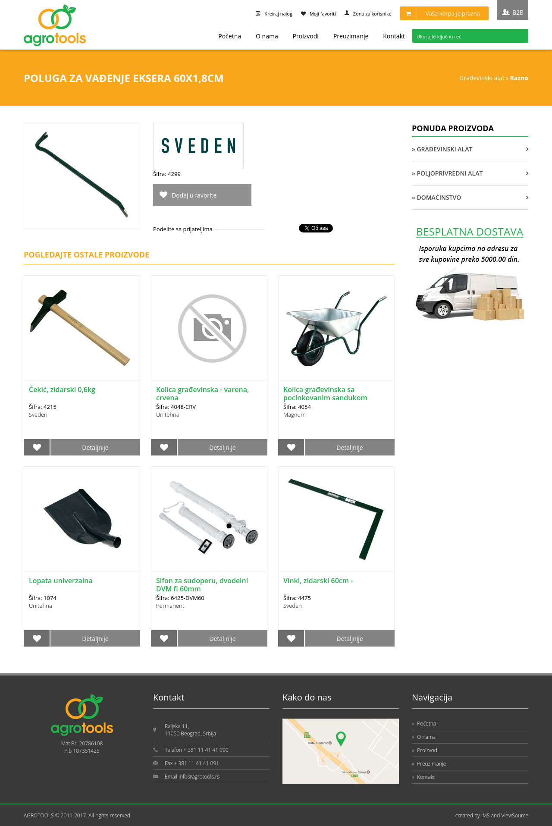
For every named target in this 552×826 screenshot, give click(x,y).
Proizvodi (306, 36)
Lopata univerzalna (61, 580)
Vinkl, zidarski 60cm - (318, 580)
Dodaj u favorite (194, 195)
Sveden (38, 414)
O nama (267, 36)
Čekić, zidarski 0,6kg (62, 389)
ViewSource (514, 815)
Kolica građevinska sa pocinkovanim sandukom (325, 393)
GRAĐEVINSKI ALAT (482, 78)
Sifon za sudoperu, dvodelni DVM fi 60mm (202, 585)
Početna (229, 36)
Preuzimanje (350, 36)
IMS (485, 815)
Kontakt (394, 36)
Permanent (170, 605)
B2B (518, 12)
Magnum (294, 414)
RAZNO (519, 78)
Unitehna (167, 414)
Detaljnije (95, 447)
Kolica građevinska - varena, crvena (202, 393)
